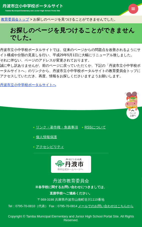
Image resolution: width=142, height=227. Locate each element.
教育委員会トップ (15, 19)
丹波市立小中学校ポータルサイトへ (28, 85)
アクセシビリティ (50, 147)
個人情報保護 (46, 137)
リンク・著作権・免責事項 (57, 127)
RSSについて (95, 127)
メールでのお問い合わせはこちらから (105, 206)
